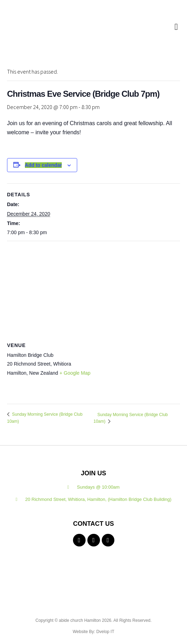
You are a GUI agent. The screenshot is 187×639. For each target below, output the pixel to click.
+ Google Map (74, 373)
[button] (176, 26)
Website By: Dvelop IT (93, 631)
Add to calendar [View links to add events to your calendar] (43, 165)
